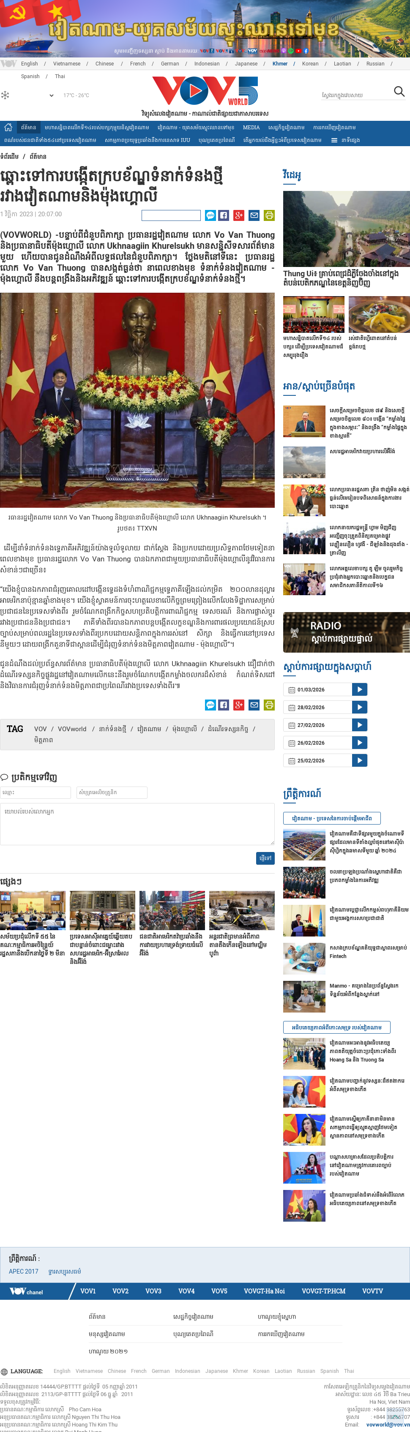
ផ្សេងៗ (11, 881)
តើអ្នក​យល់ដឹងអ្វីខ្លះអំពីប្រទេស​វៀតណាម (282, 139)
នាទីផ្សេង (345, 140)
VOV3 (153, 1291)
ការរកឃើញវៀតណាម (334, 127)
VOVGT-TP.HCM (323, 1291)
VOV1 (88, 1291)
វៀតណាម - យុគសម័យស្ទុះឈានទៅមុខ (196, 127)
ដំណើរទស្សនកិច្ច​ (228, 729)
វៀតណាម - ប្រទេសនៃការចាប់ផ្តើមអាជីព (332, 819)
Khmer (280, 64)
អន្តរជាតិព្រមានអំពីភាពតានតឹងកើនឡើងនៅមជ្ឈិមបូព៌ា (238, 945)
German (170, 64)
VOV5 (219, 1291)
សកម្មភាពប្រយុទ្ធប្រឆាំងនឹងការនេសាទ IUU (147, 139)
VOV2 (120, 1291)
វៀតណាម (149, 729)
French (138, 64)
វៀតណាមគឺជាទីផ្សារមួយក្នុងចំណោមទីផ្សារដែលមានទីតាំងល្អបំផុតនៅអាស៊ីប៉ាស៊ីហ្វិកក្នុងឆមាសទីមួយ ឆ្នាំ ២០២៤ (367, 842)
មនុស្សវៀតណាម (107, 1334)
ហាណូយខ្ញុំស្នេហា (277, 1316)
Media (251, 127)
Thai (349, 1371)
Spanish (329, 1371)
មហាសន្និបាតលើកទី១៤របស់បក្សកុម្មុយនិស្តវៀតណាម (97, 127)
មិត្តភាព (43, 740)
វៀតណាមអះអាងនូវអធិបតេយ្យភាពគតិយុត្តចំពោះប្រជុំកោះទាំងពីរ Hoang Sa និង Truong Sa (363, 1051)
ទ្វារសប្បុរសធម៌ (64, 1271)
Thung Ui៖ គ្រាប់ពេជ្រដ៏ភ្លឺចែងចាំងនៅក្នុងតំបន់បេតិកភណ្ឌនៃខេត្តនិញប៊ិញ (341, 278)
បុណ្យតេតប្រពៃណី (217, 139)
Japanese (246, 64)
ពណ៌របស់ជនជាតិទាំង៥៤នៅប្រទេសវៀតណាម (50, 139)
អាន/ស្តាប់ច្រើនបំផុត (319, 386)
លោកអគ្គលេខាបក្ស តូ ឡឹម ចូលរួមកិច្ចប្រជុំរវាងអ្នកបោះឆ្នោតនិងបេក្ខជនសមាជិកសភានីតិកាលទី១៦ (366, 577)
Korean (310, 64)
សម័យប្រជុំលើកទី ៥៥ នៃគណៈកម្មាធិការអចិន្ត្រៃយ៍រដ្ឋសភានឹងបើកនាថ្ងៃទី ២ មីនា (32, 945)
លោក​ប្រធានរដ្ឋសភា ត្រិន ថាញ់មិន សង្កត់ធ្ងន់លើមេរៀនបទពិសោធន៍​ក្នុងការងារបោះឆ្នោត (370, 498)
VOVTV (372, 1291)
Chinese (105, 64)
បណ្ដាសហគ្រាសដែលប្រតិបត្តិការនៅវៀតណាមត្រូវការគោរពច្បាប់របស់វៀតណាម (362, 1165)
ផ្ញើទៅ (265, 858)
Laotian (342, 64)
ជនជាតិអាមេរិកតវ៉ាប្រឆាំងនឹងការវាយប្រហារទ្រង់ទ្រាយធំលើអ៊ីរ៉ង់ (171, 945)
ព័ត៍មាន (28, 127)
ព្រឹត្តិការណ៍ (302, 793)
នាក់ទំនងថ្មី (112, 729)
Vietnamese (66, 64)
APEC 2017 (23, 1271)
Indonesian (207, 64)
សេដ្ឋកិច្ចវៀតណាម (286, 127)
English (29, 64)
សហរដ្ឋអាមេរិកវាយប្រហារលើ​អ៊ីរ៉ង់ (362, 452)
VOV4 (186, 1291)
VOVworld (73, 729)
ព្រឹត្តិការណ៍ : (24, 1259)
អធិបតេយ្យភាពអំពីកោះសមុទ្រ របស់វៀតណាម (337, 1028)
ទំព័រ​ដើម (9, 156)
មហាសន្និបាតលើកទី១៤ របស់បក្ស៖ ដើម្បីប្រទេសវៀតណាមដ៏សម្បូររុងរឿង (313, 346)
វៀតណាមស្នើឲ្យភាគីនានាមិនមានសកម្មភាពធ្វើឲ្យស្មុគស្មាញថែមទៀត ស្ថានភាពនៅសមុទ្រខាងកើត (363, 1127)
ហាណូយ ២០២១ (108, 1351)
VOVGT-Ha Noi (264, 1291)
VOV (40, 729)
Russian (375, 64)
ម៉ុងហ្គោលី (184, 729)
